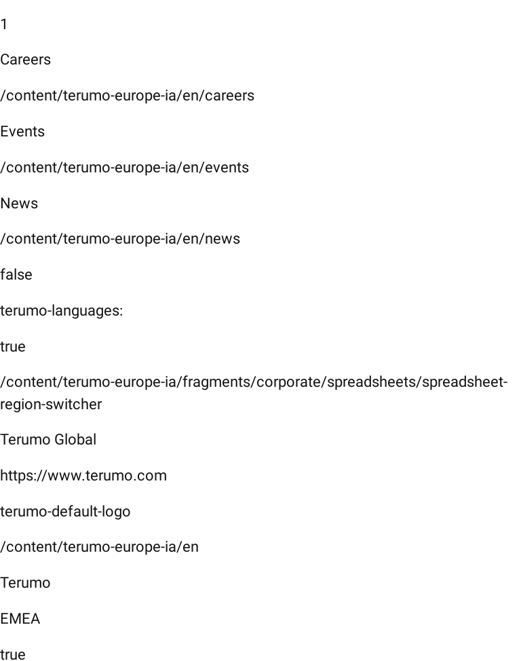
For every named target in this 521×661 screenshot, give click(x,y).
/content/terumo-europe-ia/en (99, 546)
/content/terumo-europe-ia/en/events (124, 167)
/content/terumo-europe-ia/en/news (120, 238)
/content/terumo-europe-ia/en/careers (127, 95)
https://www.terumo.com (83, 475)
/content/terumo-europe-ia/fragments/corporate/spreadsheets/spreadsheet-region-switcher (253, 393)
